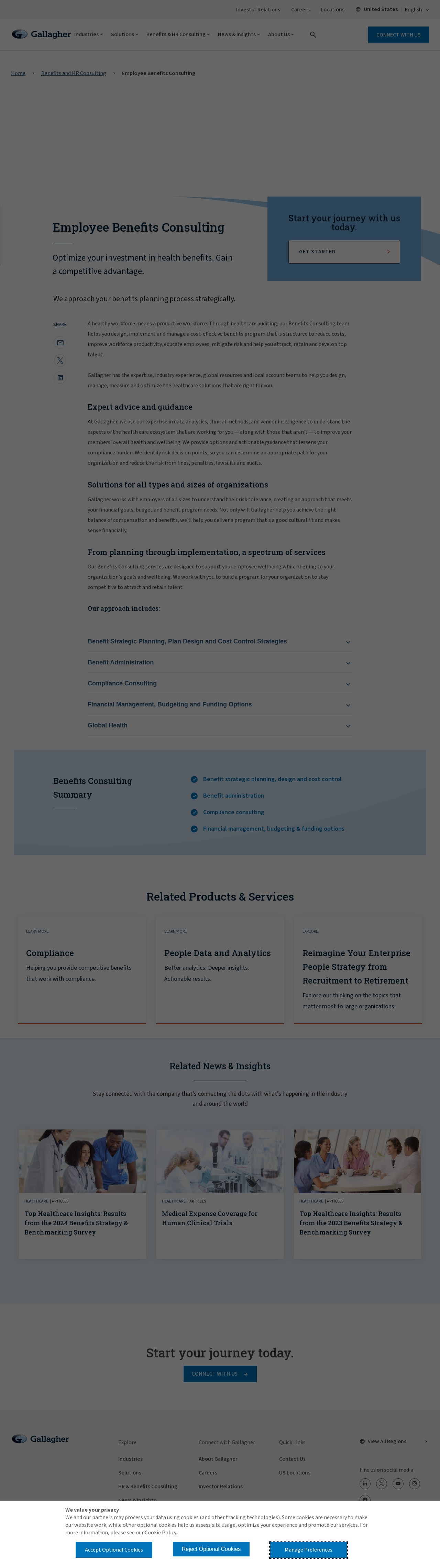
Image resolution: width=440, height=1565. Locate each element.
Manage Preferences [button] (308, 1550)
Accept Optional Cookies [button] (114, 1550)
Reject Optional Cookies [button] (211, 1549)
